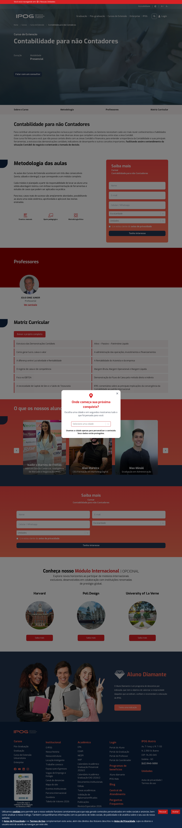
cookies (16, 811)
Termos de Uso (37, 821)
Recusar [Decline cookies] (162, 811)
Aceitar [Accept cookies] (175, 811)
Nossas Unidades (47, 2)
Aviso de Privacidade (14, 821)
